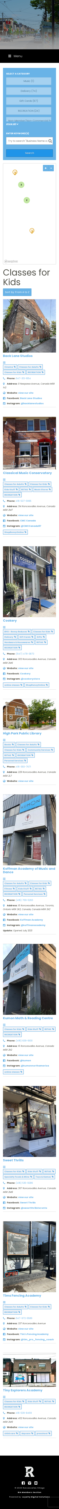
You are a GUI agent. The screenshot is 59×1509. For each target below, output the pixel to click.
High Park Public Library (22, 733)
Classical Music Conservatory (27, 473)
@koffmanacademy (33, 925)
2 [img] (26, 200)
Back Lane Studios (18, 356)
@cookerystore (30, 678)
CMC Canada (28, 520)
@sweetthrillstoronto (34, 1208)
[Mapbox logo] (11, 261)
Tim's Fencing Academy (34, 1334)
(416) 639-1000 (24, 1040)
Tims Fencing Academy (22, 1295)
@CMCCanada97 (31, 526)
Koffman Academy (31, 919)
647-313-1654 (23, 378)
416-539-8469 (24, 1412)
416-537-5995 (23, 501)
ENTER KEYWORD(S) (17, 133)
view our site (26, 392)
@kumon (25, 1060)
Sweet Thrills (13, 1160)
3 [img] (21, 185)
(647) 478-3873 (25, 653)
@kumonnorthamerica (35, 1065)
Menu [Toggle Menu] (15, 56)
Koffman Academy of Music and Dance (29, 870)
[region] (29, 213)
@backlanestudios (32, 403)
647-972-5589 (24, 1318)
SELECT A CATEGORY (18, 73)
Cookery (10, 620)
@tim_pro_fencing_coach (37, 1339)
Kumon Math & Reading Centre (28, 1018)
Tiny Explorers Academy (22, 1390)
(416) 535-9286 (24, 1182)
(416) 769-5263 (24, 900)
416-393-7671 (23, 766)
